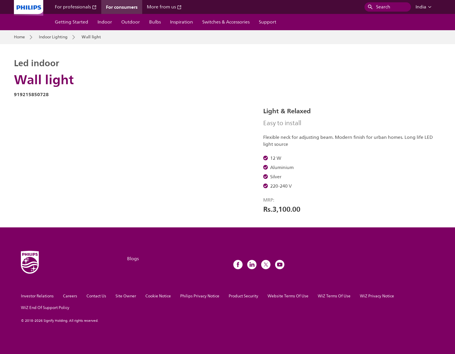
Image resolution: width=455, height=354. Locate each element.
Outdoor (130, 22)
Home (19, 37)
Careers (70, 296)
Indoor (105, 22)
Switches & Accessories (226, 22)
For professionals (76, 6)
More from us (164, 6)
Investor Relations (37, 296)
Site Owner (125, 296)
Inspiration (181, 22)
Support (267, 22)
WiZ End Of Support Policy (45, 307)
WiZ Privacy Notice (377, 296)
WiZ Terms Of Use (334, 296)
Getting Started (71, 22)
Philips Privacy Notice (199, 296)
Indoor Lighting (53, 37)
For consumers (122, 6)
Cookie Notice (158, 296)
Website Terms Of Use (288, 296)
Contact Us (96, 296)
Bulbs (155, 22)
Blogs (133, 259)
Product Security (243, 296)
